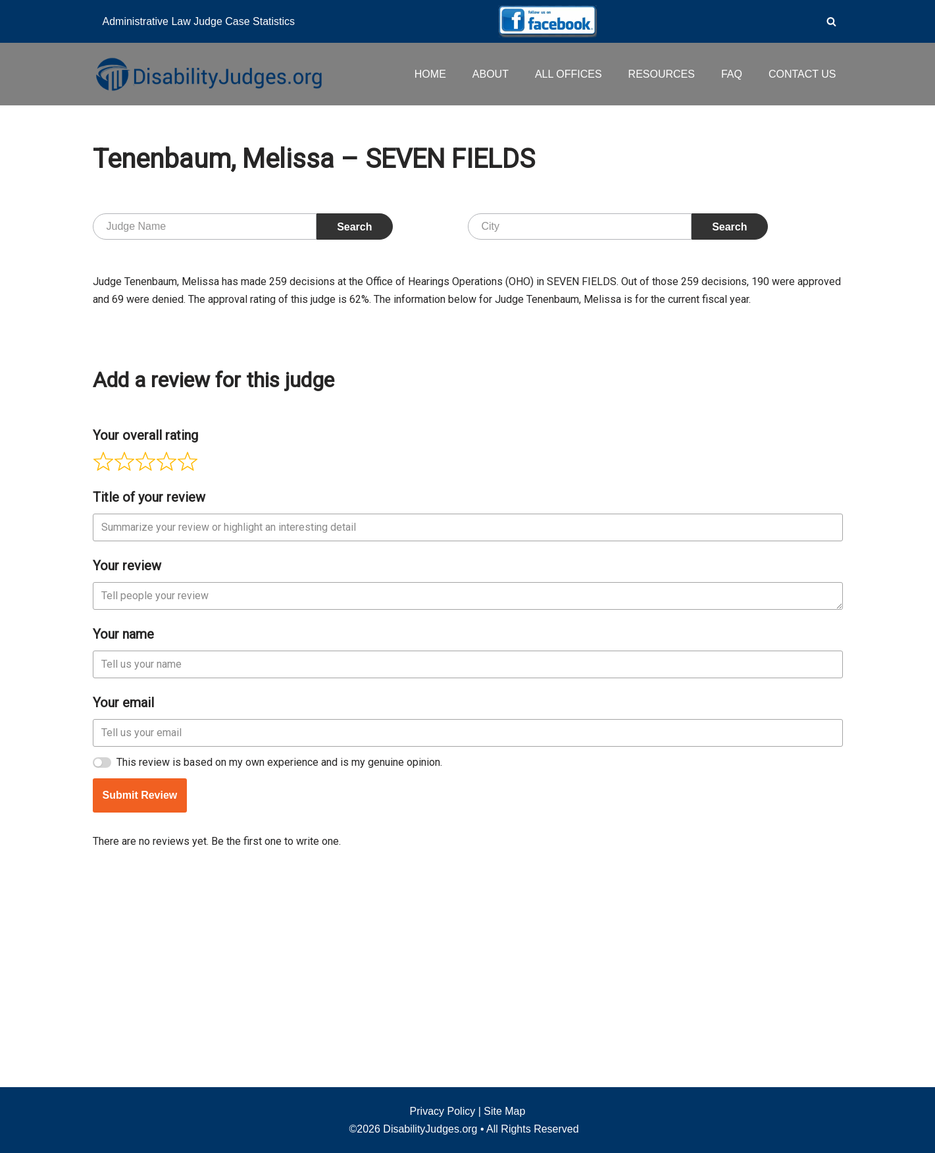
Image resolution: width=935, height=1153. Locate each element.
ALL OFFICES (568, 74)
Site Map (504, 1111)
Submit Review (140, 992)
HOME (430, 74)
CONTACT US (802, 74)
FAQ (731, 74)
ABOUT (490, 74)
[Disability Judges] (208, 74)
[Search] (831, 21)
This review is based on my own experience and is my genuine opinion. (279, 959)
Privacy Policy (443, 1111)
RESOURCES (661, 74)
